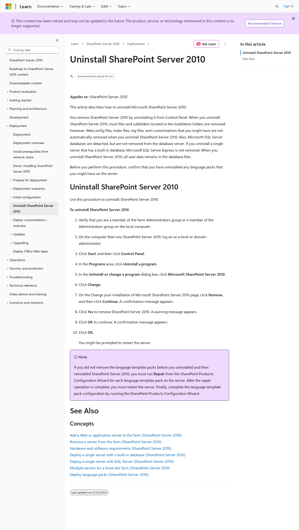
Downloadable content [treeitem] (25, 83)
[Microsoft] (9, 6)
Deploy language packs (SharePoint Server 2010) (109, 474)
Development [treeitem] (19, 117)
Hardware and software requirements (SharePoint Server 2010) (120, 448)
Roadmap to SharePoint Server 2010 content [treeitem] (31, 72)
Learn (75, 43)
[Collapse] (57, 40)
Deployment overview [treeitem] (28, 143)
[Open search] (277, 6)
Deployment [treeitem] (22, 134)
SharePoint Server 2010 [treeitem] (26, 60)
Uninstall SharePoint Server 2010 (267, 52)
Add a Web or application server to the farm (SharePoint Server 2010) (126, 435)
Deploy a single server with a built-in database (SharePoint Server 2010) (127, 454)
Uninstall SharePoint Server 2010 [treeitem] (33, 208)
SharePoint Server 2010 (102, 43)
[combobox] (32, 50)
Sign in (288, 6)
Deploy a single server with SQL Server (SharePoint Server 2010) (122, 461)
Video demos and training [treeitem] (27, 294)
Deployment (136, 43)
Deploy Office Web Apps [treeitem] (30, 251)
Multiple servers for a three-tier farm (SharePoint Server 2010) (120, 467)
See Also (249, 58)
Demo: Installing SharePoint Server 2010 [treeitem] (33, 168)
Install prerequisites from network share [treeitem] (30, 154)
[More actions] (225, 44)
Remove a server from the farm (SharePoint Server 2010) (116, 441)
